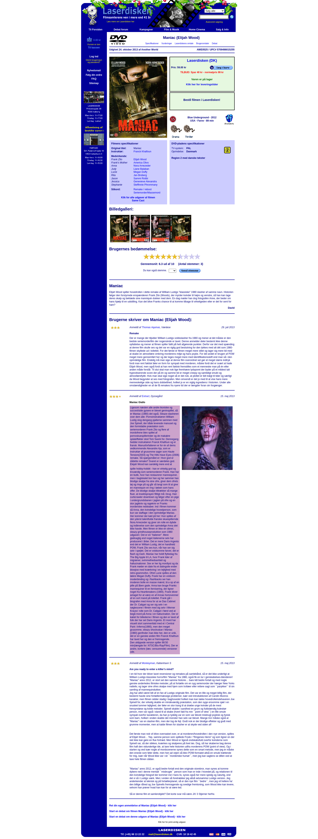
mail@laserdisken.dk (160, 834)
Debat (214, 43)
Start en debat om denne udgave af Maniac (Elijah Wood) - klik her (147, 816)
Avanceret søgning (216, 22)
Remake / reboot (143, 189)
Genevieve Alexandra (145, 181)
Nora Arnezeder (142, 165)
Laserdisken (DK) (202, 61)
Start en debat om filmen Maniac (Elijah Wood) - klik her (141, 811)
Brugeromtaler (202, 43)
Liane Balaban (141, 169)
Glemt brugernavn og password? (94, 61)
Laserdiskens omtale (184, 43)
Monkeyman (148, 663)
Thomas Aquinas (151, 327)
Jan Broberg (140, 175)
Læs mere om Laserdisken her (120, 21)
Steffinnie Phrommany (146, 184)
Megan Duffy (140, 172)
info (231, 11)
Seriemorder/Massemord (147, 192)
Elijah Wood (140, 159)
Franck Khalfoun (142, 151)
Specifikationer (152, 43)
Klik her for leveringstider (202, 84)
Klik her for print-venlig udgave (172, 822)
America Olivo (141, 162)
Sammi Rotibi (141, 178)
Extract (145, 396)
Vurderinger (166, 43)
